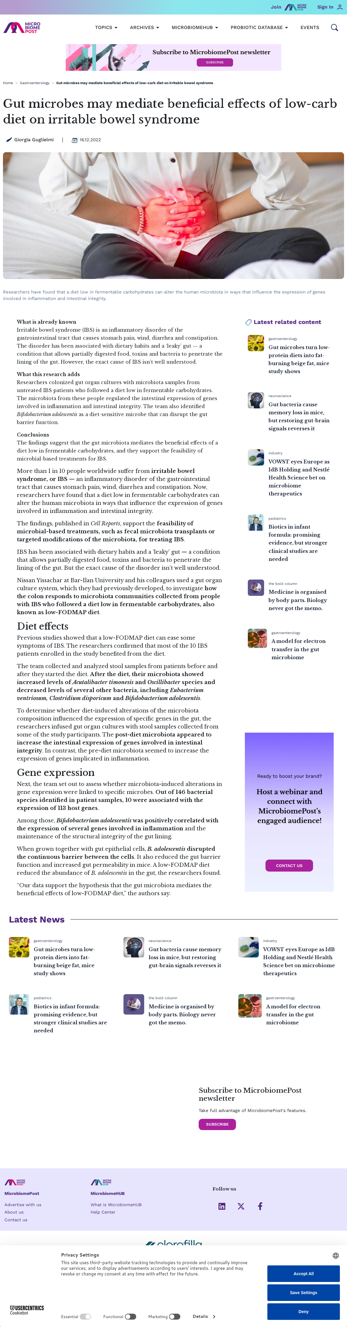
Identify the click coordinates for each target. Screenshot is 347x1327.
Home (8, 83)
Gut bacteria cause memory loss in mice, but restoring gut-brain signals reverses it (185, 957)
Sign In (325, 7)
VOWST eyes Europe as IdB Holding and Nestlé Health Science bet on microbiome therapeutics (299, 478)
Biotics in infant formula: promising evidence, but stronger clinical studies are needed (298, 543)
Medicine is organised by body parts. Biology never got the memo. (298, 600)
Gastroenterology (34, 83)
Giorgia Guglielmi (34, 139)
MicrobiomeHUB (108, 1193)
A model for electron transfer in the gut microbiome (299, 649)
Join (276, 7)
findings (41, 523)
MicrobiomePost (22, 1193)
